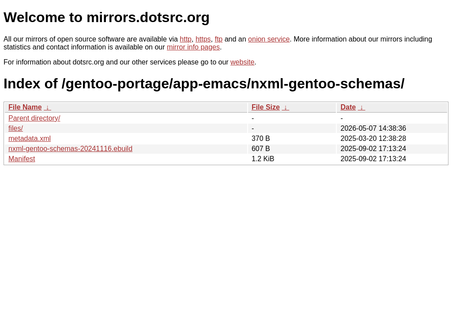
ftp (218, 39)
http (186, 39)
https (203, 39)
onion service (269, 39)
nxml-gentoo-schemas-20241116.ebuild (70, 148)
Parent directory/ (34, 118)
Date (348, 107)
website (242, 62)
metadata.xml (29, 138)
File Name (25, 107)
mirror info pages (193, 47)
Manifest (21, 159)
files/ (15, 128)
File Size (266, 107)
